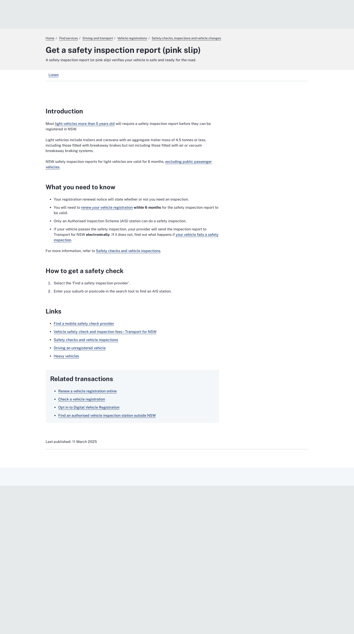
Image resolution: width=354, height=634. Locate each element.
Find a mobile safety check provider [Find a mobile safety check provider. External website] (84, 323)
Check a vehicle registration (81, 399)
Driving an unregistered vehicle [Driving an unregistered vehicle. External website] (80, 348)
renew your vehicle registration (107, 207)
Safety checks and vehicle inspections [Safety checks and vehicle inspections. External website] (128, 251)
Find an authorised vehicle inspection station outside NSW (107, 415)
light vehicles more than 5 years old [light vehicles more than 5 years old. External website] (85, 124)
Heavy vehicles (66, 356)
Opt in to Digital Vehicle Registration (88, 407)
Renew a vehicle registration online (87, 391)
